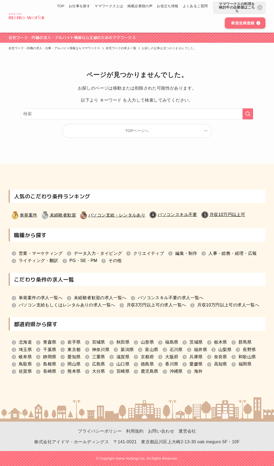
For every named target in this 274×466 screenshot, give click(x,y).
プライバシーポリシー (100, 431)
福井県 (200, 349)
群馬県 (245, 342)
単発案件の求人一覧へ (41, 297)
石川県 (176, 349)
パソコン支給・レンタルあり (116, 215)
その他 (114, 260)
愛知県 (74, 357)
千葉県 (49, 349)
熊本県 (74, 371)
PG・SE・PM (83, 260)
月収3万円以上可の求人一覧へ (156, 305)
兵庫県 (196, 357)
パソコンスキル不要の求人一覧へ (171, 297)
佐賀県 (25, 371)
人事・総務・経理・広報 (232, 253)
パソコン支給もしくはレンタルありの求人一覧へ (67, 305)
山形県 (147, 342)
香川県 (171, 364)
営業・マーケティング (41, 253)
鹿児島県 (149, 371)
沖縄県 (176, 371)
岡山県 (74, 364)
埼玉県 (25, 349)
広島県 (98, 364)
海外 (198, 371)
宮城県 (98, 342)
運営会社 (187, 431)
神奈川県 (101, 349)
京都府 (147, 357)
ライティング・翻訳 (38, 260)
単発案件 (28, 215)
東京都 (74, 349)
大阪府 (171, 357)
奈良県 (220, 357)
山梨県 (224, 349)
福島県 (171, 342)
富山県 (151, 349)
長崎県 (49, 371)
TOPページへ (137, 131)
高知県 (220, 364)
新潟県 (127, 349)
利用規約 (135, 431)
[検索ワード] (137, 114)
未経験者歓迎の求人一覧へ (100, 297)
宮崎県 (123, 371)
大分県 (98, 371)
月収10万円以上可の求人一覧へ (228, 305)
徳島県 (147, 364)
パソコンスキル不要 (177, 214)
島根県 (49, 364)
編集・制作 (186, 253)
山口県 (123, 364)
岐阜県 (25, 357)
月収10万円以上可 (227, 214)
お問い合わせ (161, 431)
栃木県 (220, 342)
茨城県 (196, 342)
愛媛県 (196, 364)
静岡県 (49, 357)
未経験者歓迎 (63, 215)
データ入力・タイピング (98, 253)
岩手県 (74, 342)
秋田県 (123, 342)
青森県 (49, 342)
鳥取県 (25, 364)
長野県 (249, 349)
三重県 (98, 357)
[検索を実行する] (247, 114)
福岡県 (245, 364)
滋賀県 (123, 357)
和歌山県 (247, 357)
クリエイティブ (148, 253)
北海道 (25, 342)
